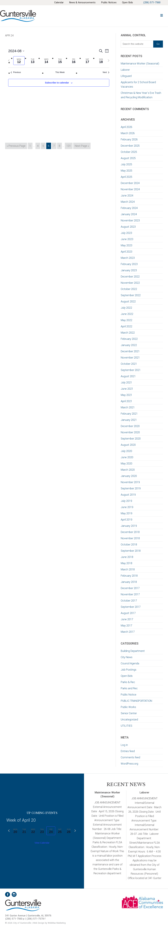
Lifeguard (126, 76)
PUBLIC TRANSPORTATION (136, 701)
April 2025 (126, 177)
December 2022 (130, 276)
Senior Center (129, 713)
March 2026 (128, 133)
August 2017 (128, 613)
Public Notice (128, 694)
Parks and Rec (129, 688)
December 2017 (130, 588)
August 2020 (128, 445)
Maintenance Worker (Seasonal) (140, 63)
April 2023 (126, 252)
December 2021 (130, 351)
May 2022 (126, 320)
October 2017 (129, 601)
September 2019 (131, 488)
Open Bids (127, 676)
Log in (124, 745)
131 (69, 145)
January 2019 (129, 526)
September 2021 (131, 370)
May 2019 (126, 513)
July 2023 (126, 233)
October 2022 (129, 289)
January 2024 (129, 214)
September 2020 (131, 438)
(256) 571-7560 (151, 2)
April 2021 (126, 401)
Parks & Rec (128, 682)
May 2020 (126, 463)
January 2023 (129, 270)
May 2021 (126, 395)
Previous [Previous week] (16, 72)
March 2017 (128, 632)
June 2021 (127, 389)
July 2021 (126, 382)
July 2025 (126, 164)
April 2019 (126, 520)
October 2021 (129, 364)
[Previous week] (9, 60)
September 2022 (131, 295)
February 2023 (129, 264)
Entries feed (128, 751)
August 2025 (128, 158)
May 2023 (126, 245)
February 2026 (129, 139)
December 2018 (130, 532)
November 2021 (130, 357)
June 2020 (127, 457)
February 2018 (129, 576)
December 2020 (130, 426)
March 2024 (128, 202)
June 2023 (127, 239)
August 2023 (128, 227)
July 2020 (126, 451)
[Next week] (109, 60)
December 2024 (130, 183)
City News (126, 657)
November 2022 (130, 283)
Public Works (128, 707)
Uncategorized (129, 719)
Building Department (133, 651)
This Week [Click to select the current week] (59, 72)
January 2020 (129, 476)
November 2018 (130, 538)
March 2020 (128, 470)
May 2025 (126, 171)
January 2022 (129, 345)
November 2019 (130, 482)
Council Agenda (130, 663)
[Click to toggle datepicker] (16, 51)
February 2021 (129, 414)
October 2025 (129, 152)
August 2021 (128, 376)
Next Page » (82, 146)
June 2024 (127, 195)
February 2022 (129, 339)
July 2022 (126, 308)
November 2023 (130, 220)
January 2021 (129, 420)
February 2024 (129, 208)
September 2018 (131, 551)
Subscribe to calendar (57, 82)
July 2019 (126, 501)
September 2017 (131, 607)
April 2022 (126, 326)
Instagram (14, 894)
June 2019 (127, 507)
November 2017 (130, 594)
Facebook (7, 894)
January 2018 (129, 582)
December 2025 (130, 146)
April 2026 (126, 127)
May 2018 (126, 563)
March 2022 (128, 333)
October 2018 (129, 544)
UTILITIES (126, 726)
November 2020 (130, 432)
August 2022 (128, 301)
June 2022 (127, 314)
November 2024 (130, 189)
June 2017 (127, 619)
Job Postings (128, 670)
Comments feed (130, 757)
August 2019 (128, 495)
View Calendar (42, 842)
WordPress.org (129, 764)
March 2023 (128, 258)
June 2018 (127, 557)
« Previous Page (16, 146)
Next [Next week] (106, 72)
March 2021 (128, 407)
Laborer (125, 70)
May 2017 (126, 625)
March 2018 (128, 569)
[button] (161, 15)
